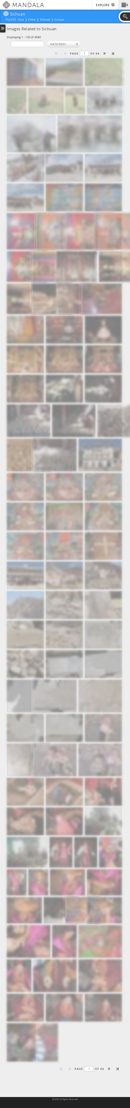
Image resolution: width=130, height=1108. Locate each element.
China (31, 20)
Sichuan (45, 20)
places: (11, 20)
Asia (21, 20)
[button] (124, 5)
